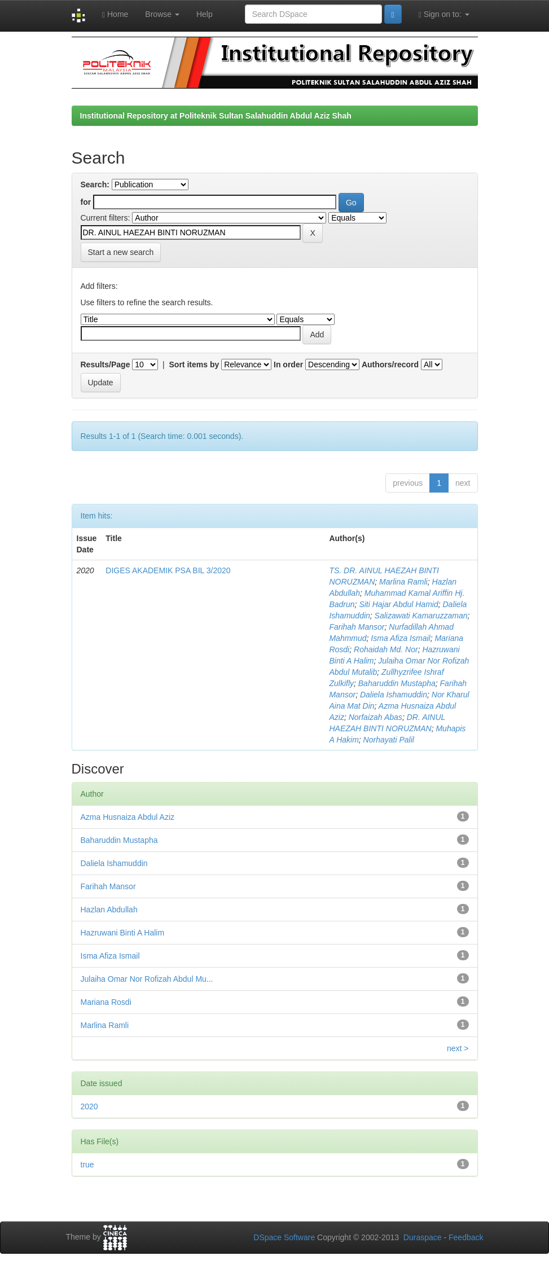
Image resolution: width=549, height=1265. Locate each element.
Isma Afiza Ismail (400, 638)
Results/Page (105, 364)
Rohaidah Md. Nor (386, 649)
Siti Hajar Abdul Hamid (398, 604)
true (87, 1164)
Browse (162, 14)
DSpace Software (284, 1237)
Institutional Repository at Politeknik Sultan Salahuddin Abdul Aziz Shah (216, 115)
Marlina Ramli (403, 581)
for (86, 202)
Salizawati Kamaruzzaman (421, 615)
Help (204, 14)
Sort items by (194, 364)
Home (115, 14)
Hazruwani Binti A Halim (123, 932)
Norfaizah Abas (375, 717)
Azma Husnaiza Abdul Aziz (128, 817)
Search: (95, 184)
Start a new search (121, 252)
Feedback (466, 1237)
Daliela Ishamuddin (393, 694)
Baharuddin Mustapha (397, 683)
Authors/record (390, 364)
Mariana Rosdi (106, 1002)
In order (288, 364)
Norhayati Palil (388, 739)
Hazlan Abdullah (109, 909)
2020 (89, 1106)
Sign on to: (444, 14)
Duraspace (422, 1237)
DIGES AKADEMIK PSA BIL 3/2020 (168, 570)
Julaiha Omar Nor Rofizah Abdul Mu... (147, 978)
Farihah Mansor (356, 626)
